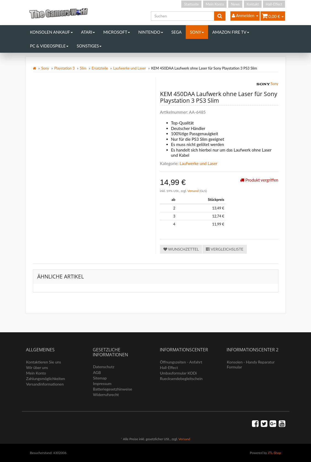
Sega (176, 32)
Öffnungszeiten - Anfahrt (181, 362)
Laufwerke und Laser (129, 68)
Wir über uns (37, 367)
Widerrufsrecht (106, 394)
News (235, 4)
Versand (193, 191)
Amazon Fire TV (230, 32)
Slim (83, 68)
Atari (88, 32)
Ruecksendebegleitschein (181, 378)
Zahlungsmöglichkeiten (45, 378)
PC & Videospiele (49, 45)
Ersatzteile (100, 68)
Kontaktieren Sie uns (43, 362)
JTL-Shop (274, 453)
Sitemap (100, 378)
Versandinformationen (45, 384)
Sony (197, 32)
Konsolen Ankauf (51, 32)
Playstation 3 (64, 68)
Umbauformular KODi (178, 373)
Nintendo (150, 32)
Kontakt (253, 4)
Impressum (102, 383)
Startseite (191, 4)
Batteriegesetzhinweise (112, 389)
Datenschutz (103, 366)
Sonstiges (89, 45)
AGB (97, 372)
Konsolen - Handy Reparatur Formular (251, 364)
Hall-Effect (274, 4)
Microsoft (116, 32)
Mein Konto (215, 4)
